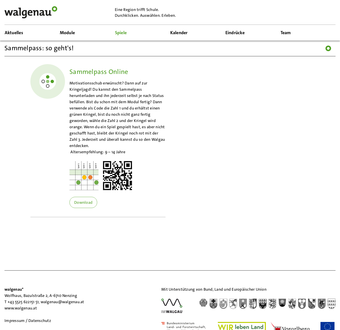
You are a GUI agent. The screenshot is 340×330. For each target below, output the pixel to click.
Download (83, 202)
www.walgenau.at (21, 308)
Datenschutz (39, 320)
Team (286, 33)
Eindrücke (235, 33)
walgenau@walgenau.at (62, 302)
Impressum (15, 320)
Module (67, 33)
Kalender (179, 33)
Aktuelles (14, 33)
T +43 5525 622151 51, (22, 302)
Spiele (121, 33)
